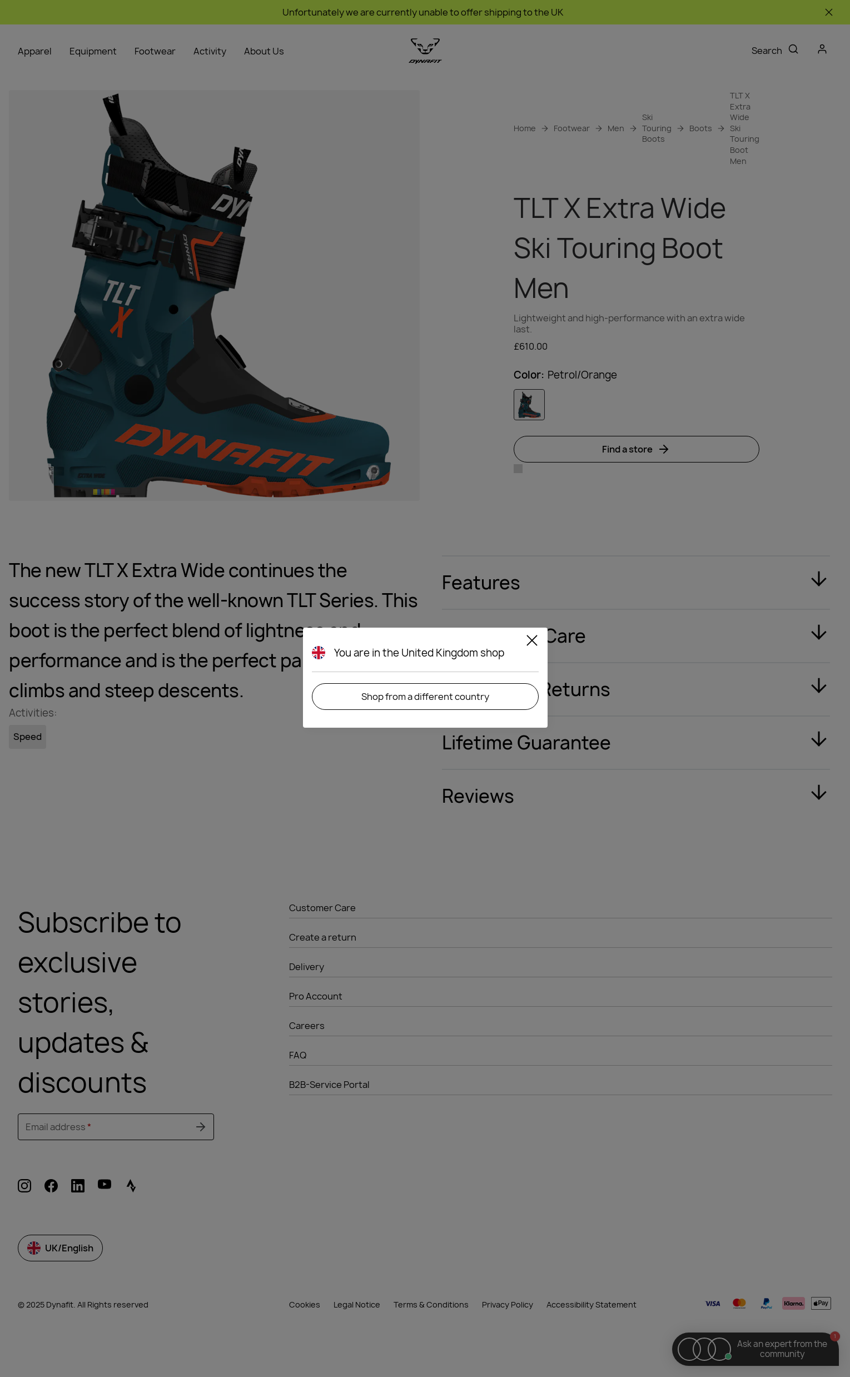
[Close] (532, 642)
